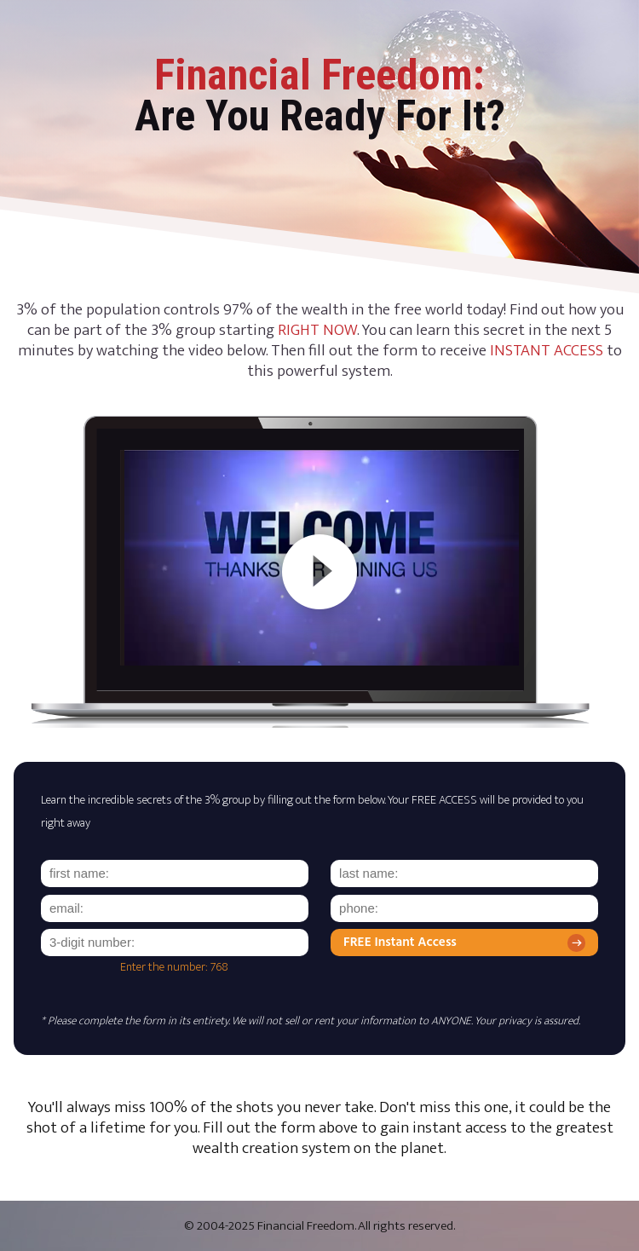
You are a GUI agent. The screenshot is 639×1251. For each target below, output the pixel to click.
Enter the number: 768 (174, 967)
